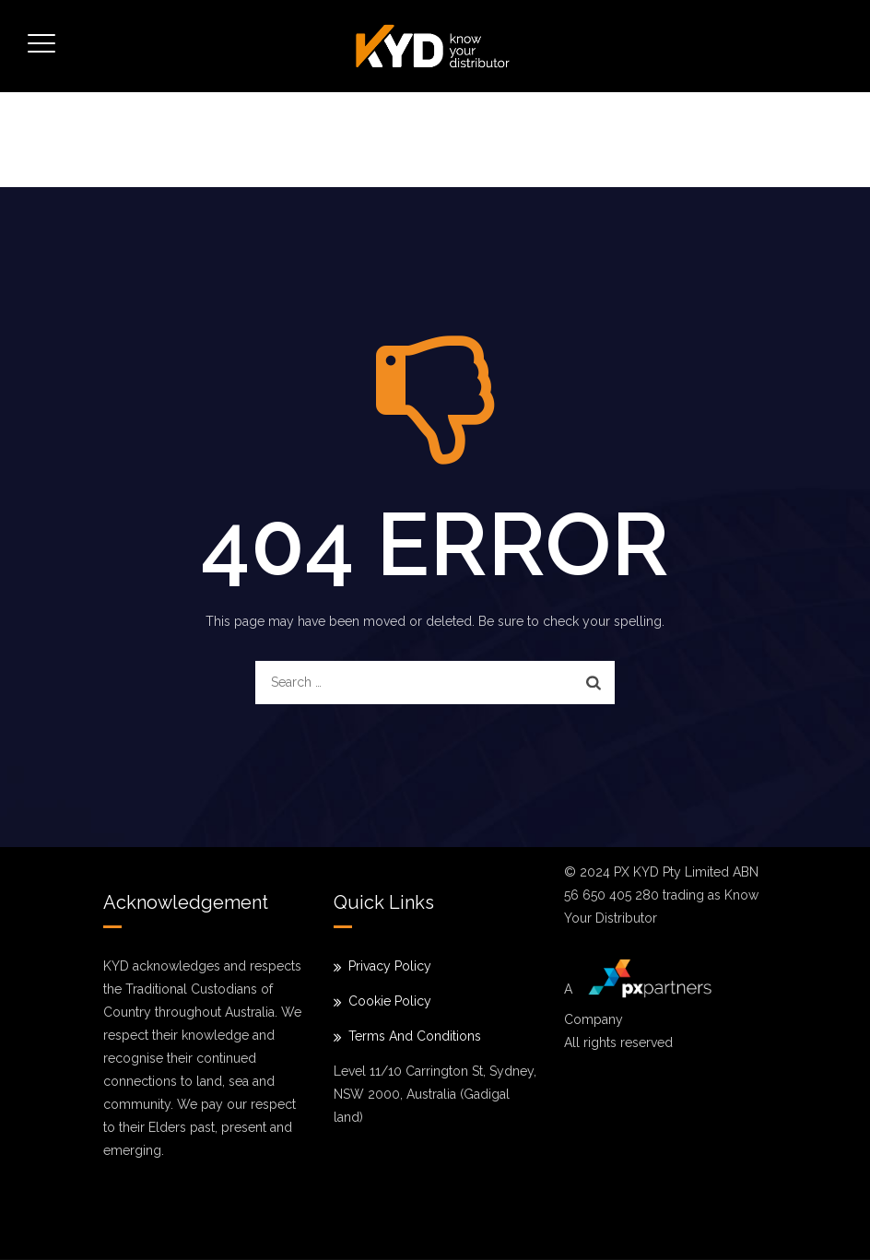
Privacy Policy (389, 966)
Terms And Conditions (414, 1036)
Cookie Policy (389, 1001)
